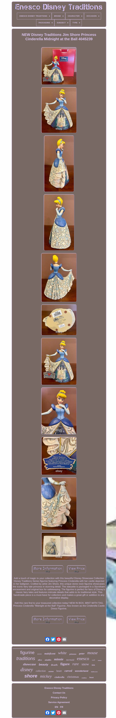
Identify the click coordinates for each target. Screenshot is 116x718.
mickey (46, 676)
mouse (92, 653)
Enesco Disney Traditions (59, 688)
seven (39, 654)
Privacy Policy (59, 697)
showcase (29, 664)
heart (59, 670)
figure (65, 664)
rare (75, 664)
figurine (27, 652)
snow (85, 664)
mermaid (70, 660)
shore (30, 675)
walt (93, 660)
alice (40, 660)
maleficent (49, 653)
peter (82, 653)
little (93, 665)
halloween (94, 671)
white (62, 653)
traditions (25, 658)
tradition (84, 678)
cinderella (59, 677)
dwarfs (54, 665)
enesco (83, 658)
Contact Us (59, 692)
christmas (73, 676)
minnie (58, 659)
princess (72, 654)
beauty (43, 664)
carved (68, 670)
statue (100, 660)
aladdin (48, 660)
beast (91, 677)
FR (61, 707)
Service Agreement (59, 702)
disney (26, 669)
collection (41, 671)
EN (56, 707)
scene (51, 671)
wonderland (81, 671)
